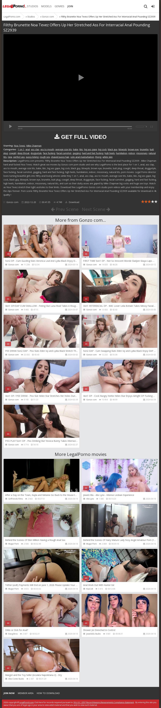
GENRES (59, 6)
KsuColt (89, 588)
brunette (144, 149)
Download (72, 202)
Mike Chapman (34, 145)
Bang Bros (13, 633)
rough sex (45, 156)
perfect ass (19, 156)
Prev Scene (64, 209)
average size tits (63, 149)
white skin (108, 156)
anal (27, 149)
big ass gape (90, 149)
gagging (77, 153)
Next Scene (96, 209)
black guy (112, 149)
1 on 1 (21, 149)
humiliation (121, 153)
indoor (131, 153)
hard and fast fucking (92, 153)
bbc (81, 149)
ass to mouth (47, 149)
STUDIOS (32, 6)
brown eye (133, 149)
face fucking (49, 153)
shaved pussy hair (60, 156)
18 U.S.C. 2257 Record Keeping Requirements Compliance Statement (103, 702)
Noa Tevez (19, 145)
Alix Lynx (90, 498)
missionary (141, 153)
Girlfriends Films (15, 498)
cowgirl (12, 153)
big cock (102, 149)
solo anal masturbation (82, 156)
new (10, 156)
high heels (110, 153)
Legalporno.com (14, 6)
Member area (25, 693)
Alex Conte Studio (16, 678)
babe (75, 149)
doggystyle (36, 153)
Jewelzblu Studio (93, 633)
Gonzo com (12, 202)
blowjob (123, 149)
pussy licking (32, 156)
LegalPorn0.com (26, 702)
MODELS (46, 6)
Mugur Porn (13, 543)
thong (98, 156)
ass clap (35, 149)
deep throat (23, 153)
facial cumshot (63, 153)
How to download (48, 693)
